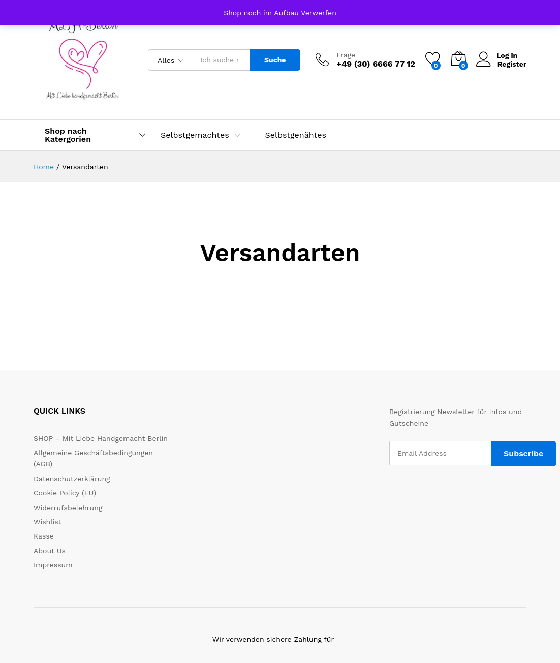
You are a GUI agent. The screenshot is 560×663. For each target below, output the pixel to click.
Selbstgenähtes (295, 135)
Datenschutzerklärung (72, 479)
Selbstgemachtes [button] (195, 135)
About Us (50, 551)
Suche (275, 60)
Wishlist (47, 522)
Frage (345, 55)
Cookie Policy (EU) (65, 493)
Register (511, 63)
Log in (497, 55)
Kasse (44, 536)
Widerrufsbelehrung (68, 507)
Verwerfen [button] (318, 13)
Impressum (53, 565)
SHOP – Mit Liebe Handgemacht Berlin (101, 438)
